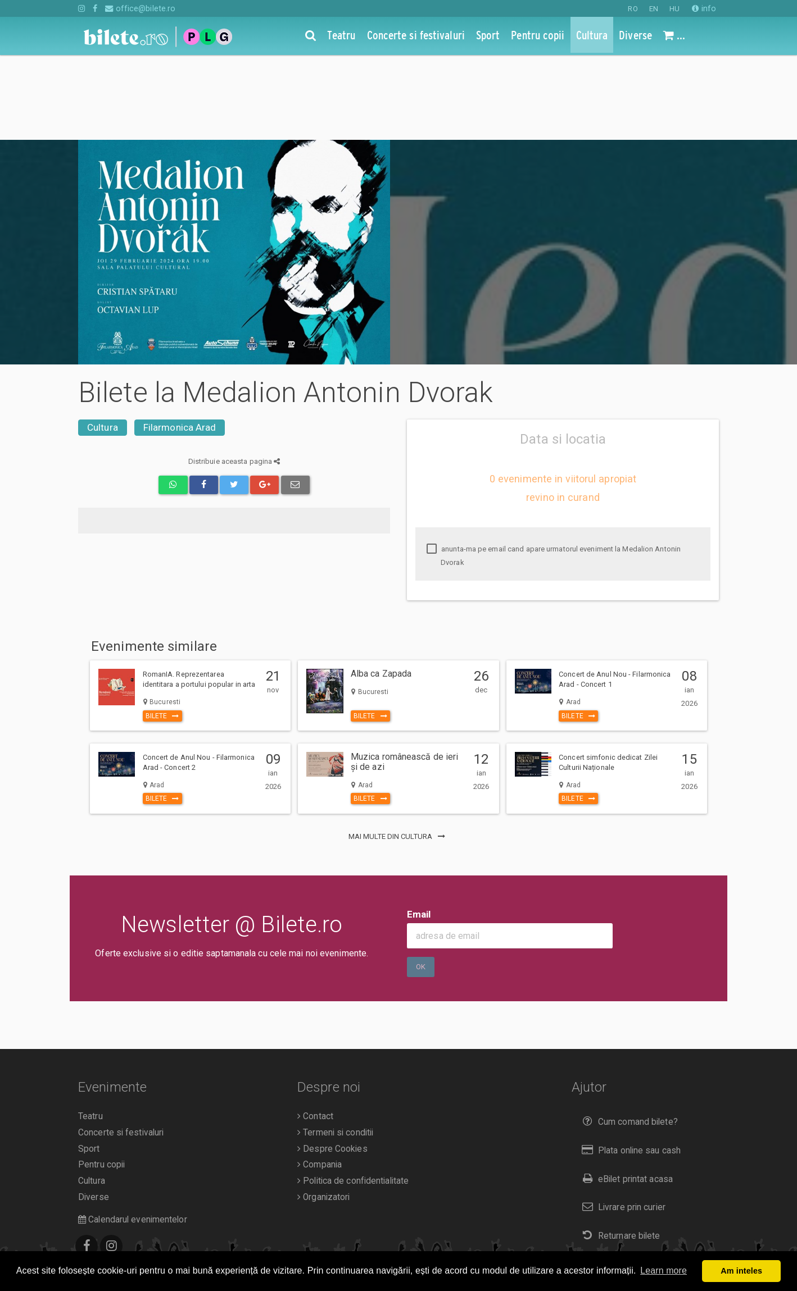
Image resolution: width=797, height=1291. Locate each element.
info (704, 8)
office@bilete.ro (140, 8)
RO (632, 8)
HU (674, 8)
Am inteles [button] (741, 1270)
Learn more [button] (663, 1270)
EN (653, 8)
